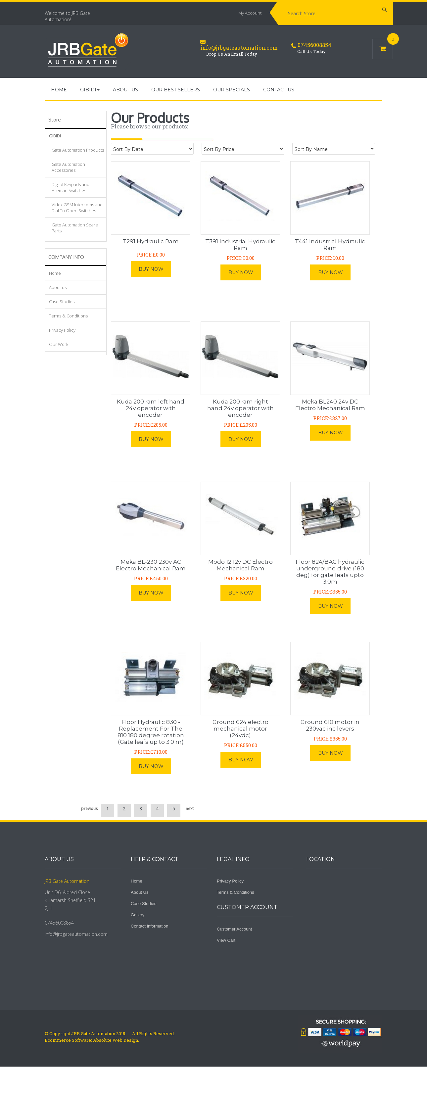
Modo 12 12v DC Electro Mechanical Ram (240, 565)
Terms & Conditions (68, 316)
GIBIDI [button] (90, 92)
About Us (139, 892)
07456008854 (314, 44)
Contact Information (149, 926)
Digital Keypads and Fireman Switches (70, 187)
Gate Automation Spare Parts (75, 228)
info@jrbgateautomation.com (239, 47)
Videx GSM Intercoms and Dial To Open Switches (77, 208)
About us (125, 90)
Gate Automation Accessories (68, 167)
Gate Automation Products (78, 150)
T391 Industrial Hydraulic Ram (240, 244)
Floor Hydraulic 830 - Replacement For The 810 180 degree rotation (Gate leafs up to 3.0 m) (151, 732)
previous (89, 808)
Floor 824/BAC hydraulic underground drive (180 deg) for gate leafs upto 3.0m (330, 571)
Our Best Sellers (175, 90)
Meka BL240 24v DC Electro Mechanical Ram (330, 404)
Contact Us (278, 90)
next (190, 808)
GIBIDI (55, 136)
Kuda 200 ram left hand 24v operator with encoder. (150, 408)
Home (59, 90)
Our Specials (231, 90)
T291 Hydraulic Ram (150, 241)
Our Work (58, 344)
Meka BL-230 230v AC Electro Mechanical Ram (151, 565)
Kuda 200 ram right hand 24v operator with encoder (240, 408)
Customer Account (234, 929)
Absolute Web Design (115, 1040)
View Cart (226, 940)
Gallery (137, 914)
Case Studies (61, 302)
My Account (249, 13)
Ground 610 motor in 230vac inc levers (330, 725)
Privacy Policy (62, 330)
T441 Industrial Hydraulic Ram (330, 244)
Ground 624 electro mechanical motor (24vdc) (240, 729)
